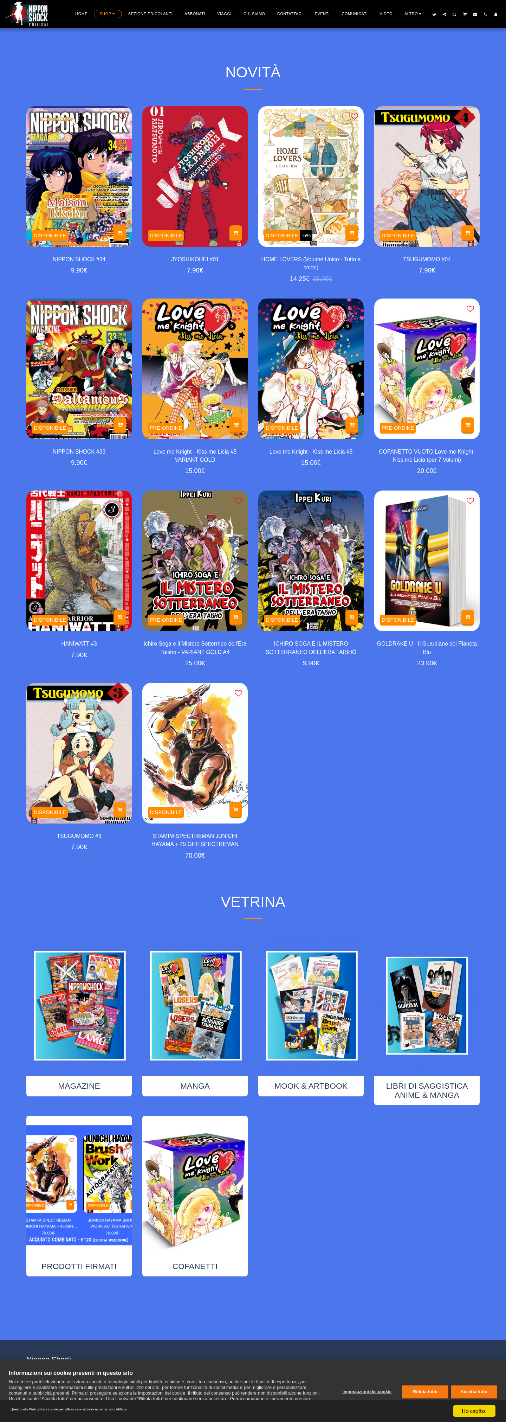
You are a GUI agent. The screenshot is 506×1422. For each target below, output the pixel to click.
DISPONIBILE (53, 234)
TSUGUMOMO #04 (427, 261)
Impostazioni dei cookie (364, 1390)
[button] (444, 14)
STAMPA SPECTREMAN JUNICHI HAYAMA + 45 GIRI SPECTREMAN (195, 860)
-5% (314, 234)
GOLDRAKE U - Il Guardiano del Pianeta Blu (427, 661)
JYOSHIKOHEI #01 (195, 261)
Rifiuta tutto (422, 1390)
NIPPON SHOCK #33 (79, 458)
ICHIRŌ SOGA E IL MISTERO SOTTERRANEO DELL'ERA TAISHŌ (311, 662)
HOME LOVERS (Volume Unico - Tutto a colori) (310, 266)
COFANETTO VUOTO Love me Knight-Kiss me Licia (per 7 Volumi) (427, 464)
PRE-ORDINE (169, 431)
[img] (79, 176)
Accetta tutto (474, 1390)
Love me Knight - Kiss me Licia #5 (311, 463)
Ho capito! (474, 1411)
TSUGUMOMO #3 (79, 854)
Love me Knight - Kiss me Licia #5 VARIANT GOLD (195, 463)
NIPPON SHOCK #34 (79, 261)
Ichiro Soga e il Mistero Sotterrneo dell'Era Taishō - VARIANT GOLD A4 (195, 662)
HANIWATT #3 (79, 656)
